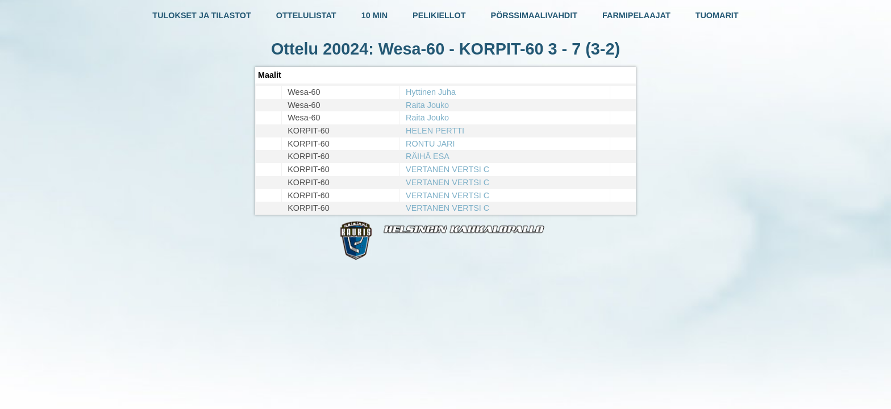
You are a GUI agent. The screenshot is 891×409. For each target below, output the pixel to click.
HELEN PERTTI (435, 130)
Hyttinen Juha (431, 92)
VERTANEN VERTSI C (447, 169)
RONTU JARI (430, 143)
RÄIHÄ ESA (427, 156)
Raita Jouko (427, 105)
